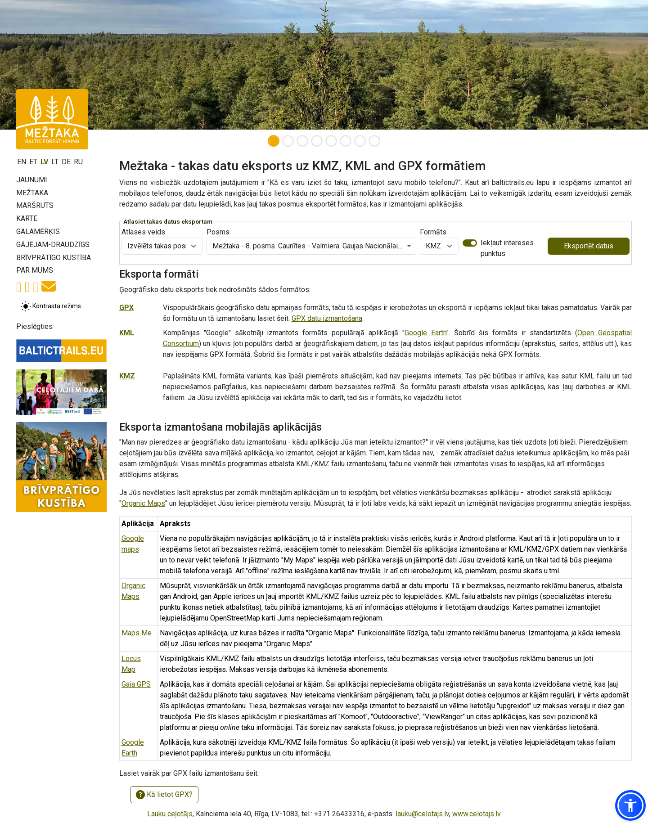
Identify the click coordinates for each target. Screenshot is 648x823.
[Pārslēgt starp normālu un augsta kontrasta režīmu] (50, 306)
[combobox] (311, 246)
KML (126, 332)
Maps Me (137, 633)
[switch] (470, 243)
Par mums (34, 270)
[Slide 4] (317, 141)
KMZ (127, 376)
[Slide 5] (331, 141)
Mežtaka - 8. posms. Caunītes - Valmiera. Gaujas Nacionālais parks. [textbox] (308, 246)
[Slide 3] (302, 141)
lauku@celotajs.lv (422, 814)
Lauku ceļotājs (170, 814)
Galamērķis (38, 231)
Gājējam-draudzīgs (53, 244)
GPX (126, 307)
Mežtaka (32, 193)
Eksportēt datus (588, 246)
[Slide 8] (374, 141)
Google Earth (425, 332)
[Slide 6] (345, 141)
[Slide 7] (360, 141)
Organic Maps (143, 503)
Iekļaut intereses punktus (507, 248)
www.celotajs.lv (476, 814)
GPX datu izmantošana (327, 318)
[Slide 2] (288, 141)
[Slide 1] (273, 141)
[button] (630, 805)
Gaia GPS (136, 684)
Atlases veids (143, 232)
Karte (26, 218)
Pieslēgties (34, 326)
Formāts (433, 232)
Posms (218, 232)
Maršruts (35, 205)
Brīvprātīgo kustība (53, 257)
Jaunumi (31, 179)
